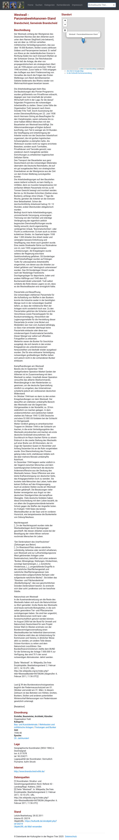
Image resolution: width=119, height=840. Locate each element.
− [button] (65, 25)
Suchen (38, 5)
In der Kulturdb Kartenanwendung (79, 73)
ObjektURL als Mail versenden (28, 826)
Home (30, 5)
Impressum (77, 5)
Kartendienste (63, 5)
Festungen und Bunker (45, 727)
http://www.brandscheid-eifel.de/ (29, 771)
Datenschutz (71, 836)
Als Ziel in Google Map (75, 71)
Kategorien (49, 5)
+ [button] (65, 21)
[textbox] (102, 5)
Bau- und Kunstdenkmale (25, 724)
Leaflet (81, 69)
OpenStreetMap (91, 69)
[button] (114, 5)
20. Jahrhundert (21, 738)
